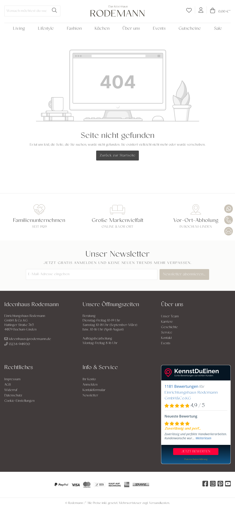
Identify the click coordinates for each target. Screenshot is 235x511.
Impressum (12, 379)
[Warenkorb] (219, 11)
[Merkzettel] (189, 11)
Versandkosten (159, 503)
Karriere (167, 322)
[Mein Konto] (201, 10)
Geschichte (169, 327)
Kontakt (166, 338)
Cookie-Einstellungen (19, 401)
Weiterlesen (203, 438)
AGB (7, 385)
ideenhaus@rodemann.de (27, 339)
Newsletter (90, 396)
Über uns (172, 305)
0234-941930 (17, 344)
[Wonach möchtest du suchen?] (26, 11)
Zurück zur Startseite (117, 155)
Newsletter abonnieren (185, 274)
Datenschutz (13, 396)
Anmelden (90, 385)
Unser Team (170, 316)
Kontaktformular (94, 390)
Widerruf (10, 390)
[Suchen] (54, 11)
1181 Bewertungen (181, 386)
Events (165, 343)
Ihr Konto (89, 379)
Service (166, 333)
